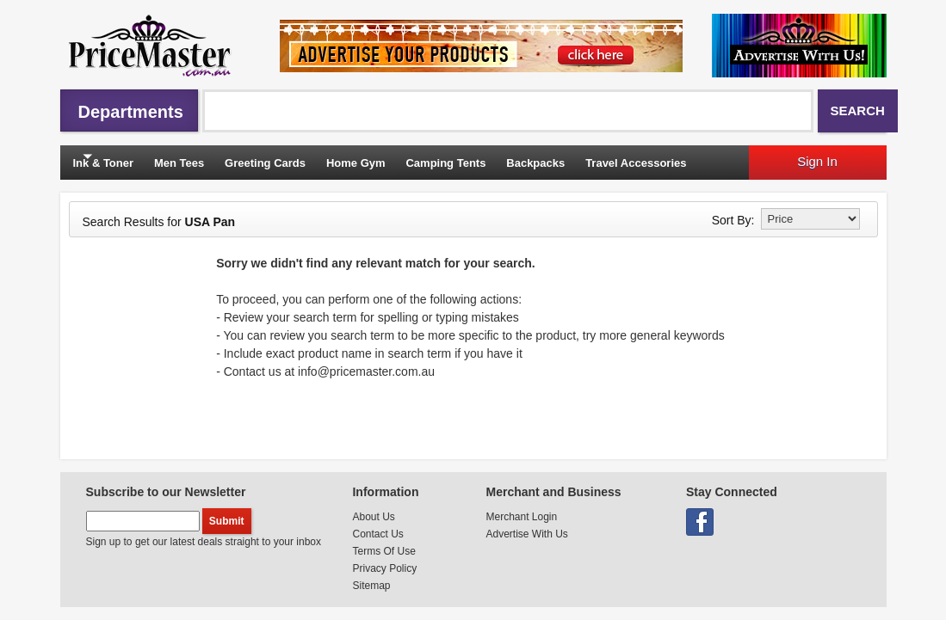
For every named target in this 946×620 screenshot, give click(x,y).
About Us (373, 517)
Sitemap (371, 586)
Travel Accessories (635, 163)
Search (858, 110)
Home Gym (356, 163)
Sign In (817, 161)
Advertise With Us (526, 534)
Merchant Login (521, 517)
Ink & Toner (103, 163)
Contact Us (377, 534)
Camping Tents (445, 163)
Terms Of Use (383, 551)
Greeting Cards (265, 163)
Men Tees (179, 163)
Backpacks (535, 163)
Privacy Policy (384, 568)
